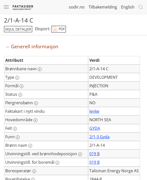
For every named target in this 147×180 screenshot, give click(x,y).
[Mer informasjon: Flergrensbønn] (36, 103)
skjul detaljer (18, 29)
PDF (58, 29)
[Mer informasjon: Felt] (15, 129)
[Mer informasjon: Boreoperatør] (34, 171)
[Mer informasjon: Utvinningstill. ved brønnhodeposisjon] (80, 154)
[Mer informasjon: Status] (20, 95)
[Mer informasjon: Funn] (18, 137)
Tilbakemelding (103, 7)
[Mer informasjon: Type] (17, 78)
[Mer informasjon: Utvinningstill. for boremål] (57, 163)
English (128, 7)
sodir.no (77, 7)
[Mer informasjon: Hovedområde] (35, 120)
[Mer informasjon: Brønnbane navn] (40, 69)
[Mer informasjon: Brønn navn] (30, 146)
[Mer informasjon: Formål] (21, 86)
